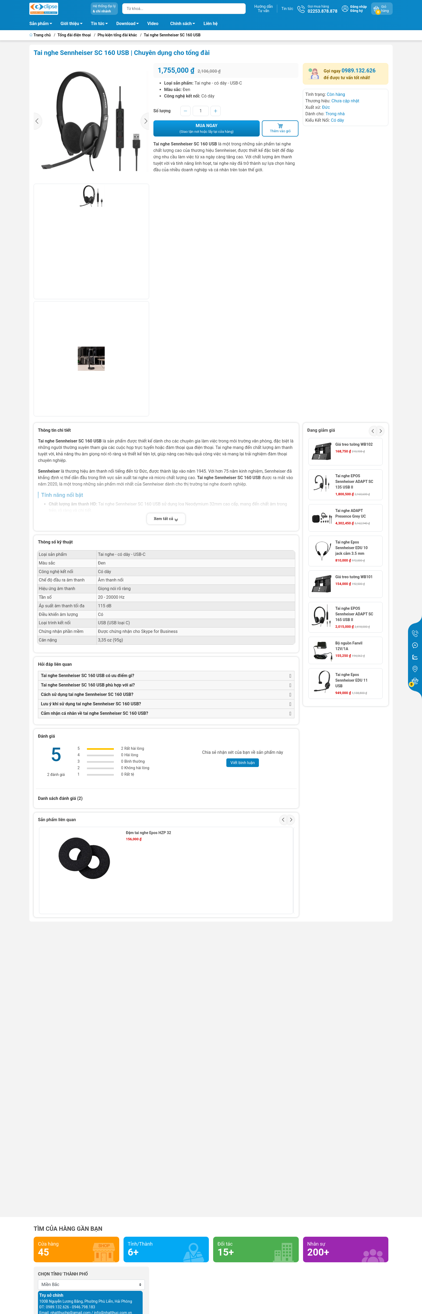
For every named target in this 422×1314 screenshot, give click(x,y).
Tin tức (287, 8)
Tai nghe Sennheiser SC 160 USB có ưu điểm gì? (87, 675)
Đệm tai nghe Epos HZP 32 (148, 833)
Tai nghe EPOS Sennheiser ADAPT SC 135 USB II (354, 481)
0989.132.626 (358, 70)
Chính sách (184, 24)
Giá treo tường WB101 (354, 577)
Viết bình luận (242, 762)
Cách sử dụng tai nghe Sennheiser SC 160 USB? (87, 694)
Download (129, 24)
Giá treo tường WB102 (354, 444)
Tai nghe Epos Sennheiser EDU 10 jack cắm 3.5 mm (351, 548)
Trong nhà (335, 113)
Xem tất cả (166, 518)
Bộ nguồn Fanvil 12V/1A (349, 646)
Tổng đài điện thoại (74, 35)
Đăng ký (356, 11)
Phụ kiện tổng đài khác (117, 35)
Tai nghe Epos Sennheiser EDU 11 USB (351, 680)
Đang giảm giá (321, 430)
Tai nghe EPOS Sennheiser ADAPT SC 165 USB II (354, 614)
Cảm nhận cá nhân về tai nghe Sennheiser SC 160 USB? (94, 713)
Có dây (337, 120)
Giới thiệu (70, 23)
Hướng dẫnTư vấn (263, 8)
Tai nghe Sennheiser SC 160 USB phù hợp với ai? (88, 685)
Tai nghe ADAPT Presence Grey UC (350, 513)
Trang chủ (40, 35)
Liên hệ (210, 23)
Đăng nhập (358, 7)
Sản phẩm (39, 23)
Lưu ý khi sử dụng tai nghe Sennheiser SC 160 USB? (91, 703)
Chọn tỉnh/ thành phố (63, 1274)
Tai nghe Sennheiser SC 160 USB (172, 35)
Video (152, 23)
